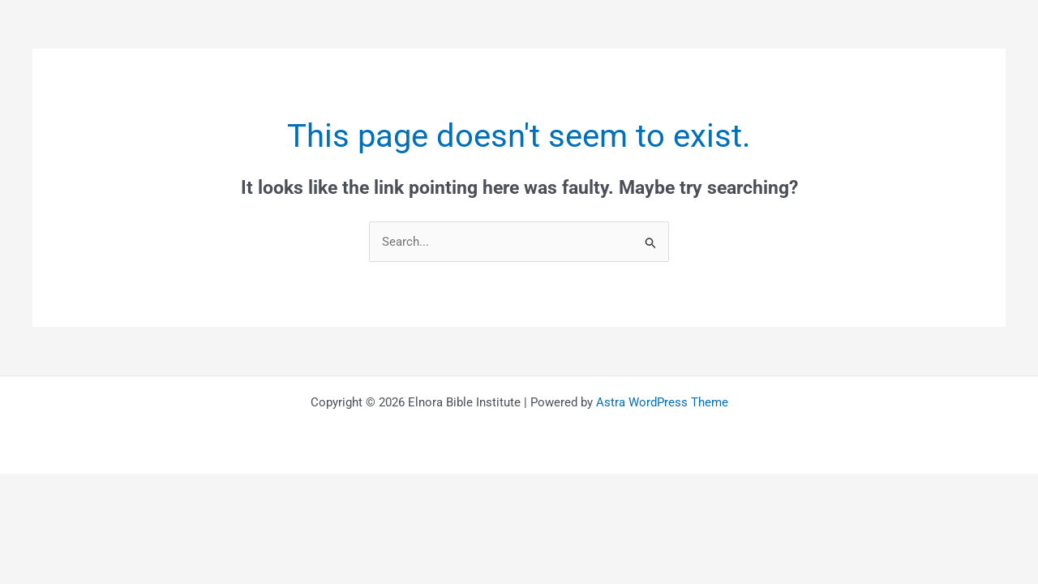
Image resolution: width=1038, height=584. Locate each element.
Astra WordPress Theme (662, 403)
